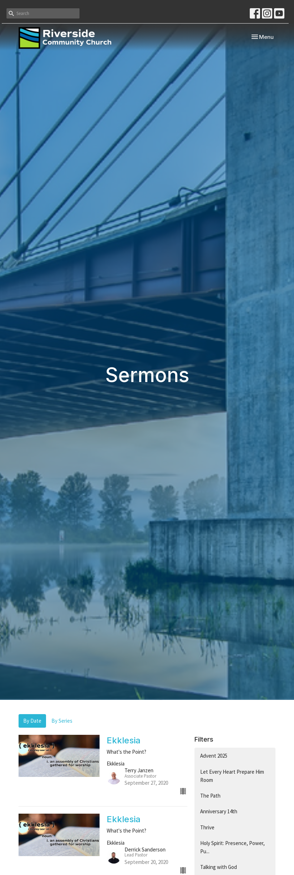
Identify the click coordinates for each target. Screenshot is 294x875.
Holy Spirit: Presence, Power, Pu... (232, 847)
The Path (210, 795)
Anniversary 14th (218, 811)
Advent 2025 (213, 755)
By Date (32, 720)
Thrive (207, 827)
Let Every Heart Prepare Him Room (232, 775)
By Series (61, 720)
